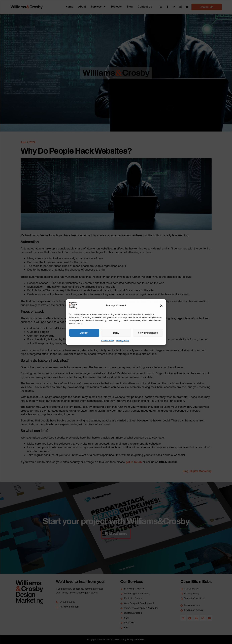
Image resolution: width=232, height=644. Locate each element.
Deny (116, 332)
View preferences (148, 332)
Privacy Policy (122, 340)
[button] (161, 305)
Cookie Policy (107, 340)
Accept (84, 332)
